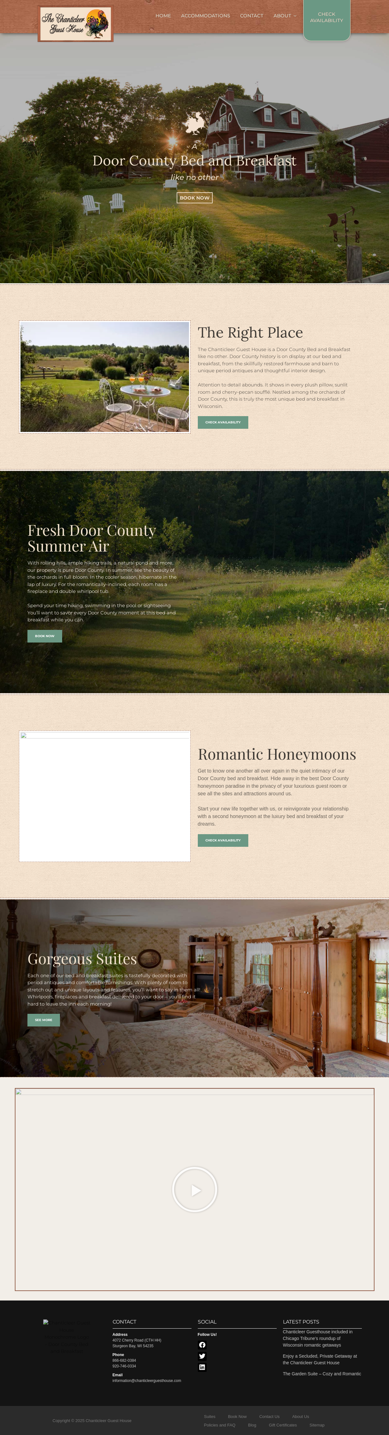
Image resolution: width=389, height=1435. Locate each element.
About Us (300, 1416)
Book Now (237, 1416)
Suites (209, 1416)
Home (163, 16)
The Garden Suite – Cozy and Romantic (322, 1373)
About (282, 16)
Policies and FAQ (220, 1425)
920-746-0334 (124, 1366)
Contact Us (269, 1416)
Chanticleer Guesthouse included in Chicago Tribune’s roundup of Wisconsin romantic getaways (318, 1338)
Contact (251, 16)
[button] (194, 1189)
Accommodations (205, 16)
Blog (252, 1425)
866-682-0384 (124, 1360)
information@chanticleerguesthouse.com (147, 1380)
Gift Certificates (283, 1425)
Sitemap (317, 1425)
